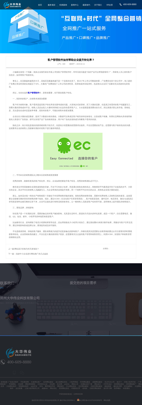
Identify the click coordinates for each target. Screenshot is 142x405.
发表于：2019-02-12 (77, 64)
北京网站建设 (83, 386)
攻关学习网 (108, 388)
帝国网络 (12, 384)
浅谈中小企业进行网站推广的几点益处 (32, 254)
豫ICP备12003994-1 (67, 400)
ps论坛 (66, 384)
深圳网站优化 (119, 384)
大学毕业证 (107, 384)
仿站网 (20, 384)
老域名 (84, 388)
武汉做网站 (128, 386)
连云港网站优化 (61, 382)
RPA (41, 386)
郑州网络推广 (131, 384)
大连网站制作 (11, 386)
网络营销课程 (30, 384)
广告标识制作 (13, 382)
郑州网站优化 (64, 388)
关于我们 (98, 5)
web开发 (34, 386)
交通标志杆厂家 (86, 384)
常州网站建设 (85, 382)
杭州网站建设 (48, 382)
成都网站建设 (97, 382)
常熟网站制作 (24, 386)
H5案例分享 (75, 388)
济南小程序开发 (130, 382)
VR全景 (109, 5)
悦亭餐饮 (117, 388)
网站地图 (107, 400)
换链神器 (107, 386)
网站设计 (97, 384)
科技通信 (126, 388)
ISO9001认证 (42, 384)
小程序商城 (73, 382)
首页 (40, 5)
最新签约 (86, 5)
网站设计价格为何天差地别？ (26, 249)
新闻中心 (75, 5)
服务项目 (51, 5)
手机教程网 (24, 382)
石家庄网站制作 (95, 388)
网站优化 (53, 388)
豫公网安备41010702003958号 (89, 400)
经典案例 (63, 5)
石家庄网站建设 (96, 386)
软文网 (59, 384)
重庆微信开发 (50, 386)
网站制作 (60, 386)
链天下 (119, 382)
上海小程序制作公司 (32, 388)
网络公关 (75, 384)
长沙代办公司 (110, 382)
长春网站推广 (36, 382)
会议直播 (19, 388)
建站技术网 (117, 386)
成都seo (45, 388)
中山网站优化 (71, 386)
